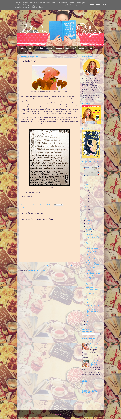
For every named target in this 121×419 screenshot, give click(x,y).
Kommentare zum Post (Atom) (37, 270)
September (89, 229)
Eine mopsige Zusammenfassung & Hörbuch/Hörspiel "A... (93, 236)
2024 (86, 184)
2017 (86, 204)
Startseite (49, 266)
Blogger (64, 414)
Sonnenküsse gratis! (91, 318)
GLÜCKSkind (38, 48)
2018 (86, 201)
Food (29, 48)
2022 (86, 190)
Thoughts (23, 52)
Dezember (89, 220)
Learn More (95, 5)
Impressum (49, 48)
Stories (89, 48)
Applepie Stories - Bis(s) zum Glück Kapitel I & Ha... (93, 295)
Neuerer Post (25, 266)
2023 (86, 187)
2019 (86, 198)
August (88, 232)
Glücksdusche (89, 315)
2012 (86, 218)
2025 (86, 181)
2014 (86, 212)
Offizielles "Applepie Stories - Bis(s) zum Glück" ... (92, 269)
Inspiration (58, 48)
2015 (86, 209)
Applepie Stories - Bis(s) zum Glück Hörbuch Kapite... (93, 259)
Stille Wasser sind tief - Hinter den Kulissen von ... (92, 289)
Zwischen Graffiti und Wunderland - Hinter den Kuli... (93, 253)
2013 (86, 215)
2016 (86, 207)
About (23, 48)
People (74, 48)
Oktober (88, 226)
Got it (103, 5)
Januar (88, 324)
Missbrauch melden (88, 338)
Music (67, 48)
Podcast (81, 48)
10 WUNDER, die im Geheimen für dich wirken (95, 345)
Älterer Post (73, 266)
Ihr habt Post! (89, 240)
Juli (87, 321)
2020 (86, 195)
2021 (86, 193)
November (89, 223)
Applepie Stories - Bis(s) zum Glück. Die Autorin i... (93, 279)
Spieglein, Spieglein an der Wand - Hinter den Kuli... (92, 311)
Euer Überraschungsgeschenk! (93, 301)
